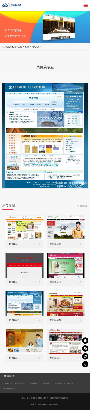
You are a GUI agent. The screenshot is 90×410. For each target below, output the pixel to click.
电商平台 (58, 383)
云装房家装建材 (10, 388)
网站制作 (34, 383)
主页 (20, 46)
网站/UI (35, 46)
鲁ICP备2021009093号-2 (48, 404)
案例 (27, 46)
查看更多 (84, 205)
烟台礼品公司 (19, 383)
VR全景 (70, 383)
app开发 (46, 383)
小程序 (6, 383)
